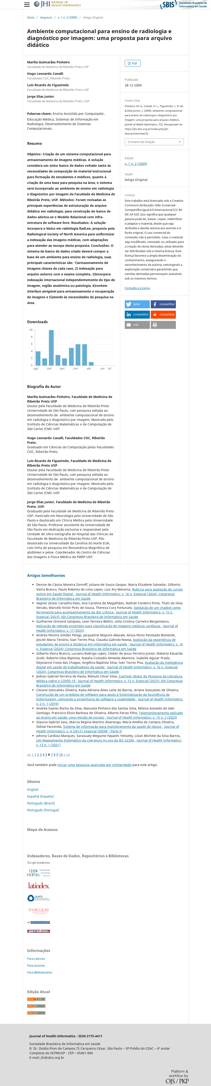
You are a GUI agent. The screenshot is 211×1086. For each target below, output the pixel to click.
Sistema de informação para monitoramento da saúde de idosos (112, 726)
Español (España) (40, 796)
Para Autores (36, 965)
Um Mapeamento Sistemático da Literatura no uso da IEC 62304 (85, 740)
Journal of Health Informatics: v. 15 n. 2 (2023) (142, 717)
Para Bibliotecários (39, 972)
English (33, 789)
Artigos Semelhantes (46, 575)
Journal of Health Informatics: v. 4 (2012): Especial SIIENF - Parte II (107, 728)
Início (30, 17)
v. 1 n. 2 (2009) (67, 17)
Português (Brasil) (41, 803)
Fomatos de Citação (141, 142)
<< (29, 754)
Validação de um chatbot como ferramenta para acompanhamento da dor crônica (108, 609)
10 (61, 754)
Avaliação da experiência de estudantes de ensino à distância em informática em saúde (106, 641)
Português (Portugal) (43, 810)
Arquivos (46, 17)
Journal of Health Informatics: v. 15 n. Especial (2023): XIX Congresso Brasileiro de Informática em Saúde (104, 614)
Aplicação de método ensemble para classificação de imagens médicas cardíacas (98, 626)
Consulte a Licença (137, 288)
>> (68, 754)
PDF (134, 63)
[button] (137, 304)
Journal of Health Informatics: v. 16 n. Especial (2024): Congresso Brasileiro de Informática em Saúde (109, 646)
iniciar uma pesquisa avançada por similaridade (94, 765)
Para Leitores (36, 959)
